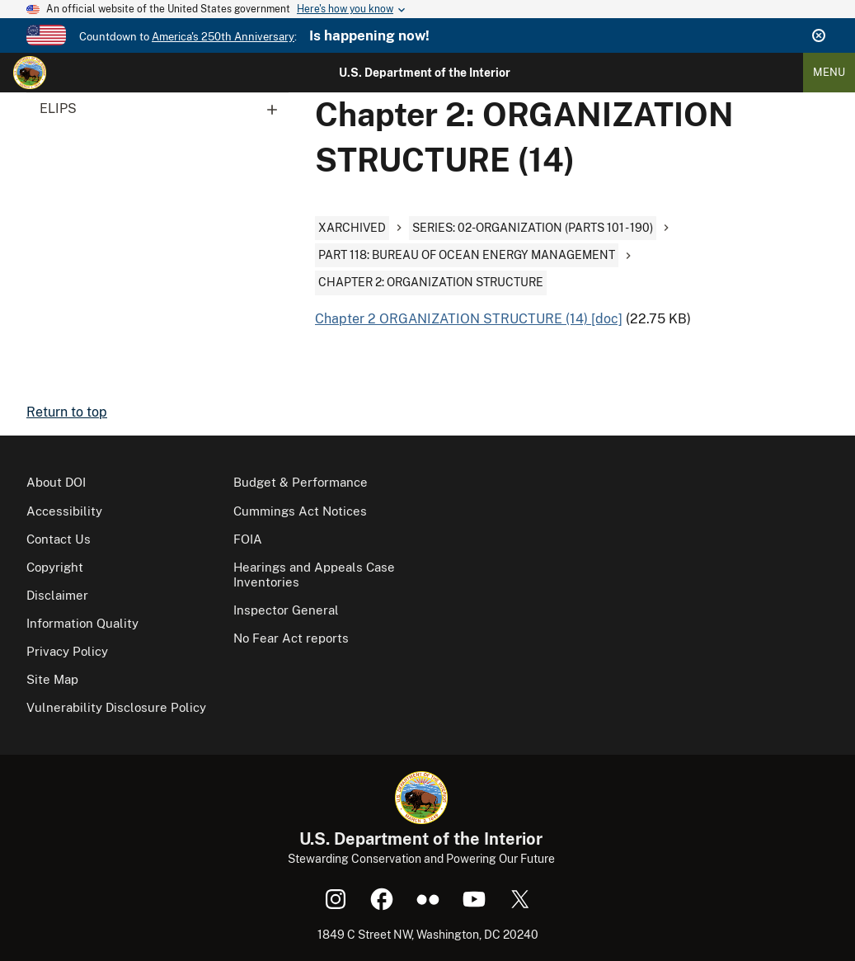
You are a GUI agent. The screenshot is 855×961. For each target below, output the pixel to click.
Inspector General (286, 610)
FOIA (247, 539)
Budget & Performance (300, 482)
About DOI (56, 482)
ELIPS (164, 109)
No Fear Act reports (291, 638)
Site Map (52, 679)
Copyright (54, 567)
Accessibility (64, 511)
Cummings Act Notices (300, 511)
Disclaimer (57, 595)
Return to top (66, 412)
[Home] (29, 72)
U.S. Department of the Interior (424, 72)
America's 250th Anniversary (223, 37)
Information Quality (82, 623)
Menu (829, 72)
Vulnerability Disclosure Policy (116, 707)
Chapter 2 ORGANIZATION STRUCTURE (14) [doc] (468, 319)
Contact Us (58, 539)
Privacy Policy (67, 651)
